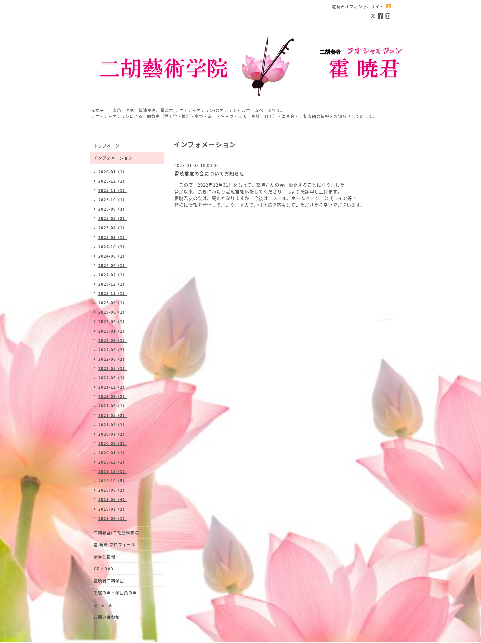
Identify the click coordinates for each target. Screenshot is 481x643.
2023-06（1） (112, 312)
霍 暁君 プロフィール (114, 545)
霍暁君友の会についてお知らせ (209, 173)
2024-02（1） (112, 275)
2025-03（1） (112, 237)
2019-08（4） (112, 499)
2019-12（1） (112, 462)
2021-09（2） (112, 396)
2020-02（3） (112, 443)
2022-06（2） (112, 359)
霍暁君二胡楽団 (109, 581)
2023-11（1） (112, 293)
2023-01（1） (112, 331)
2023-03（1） (112, 322)
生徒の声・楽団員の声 (115, 593)
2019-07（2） (112, 509)
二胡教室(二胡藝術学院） (118, 533)
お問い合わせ (107, 617)
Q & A (103, 605)
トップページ (107, 146)
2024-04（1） (112, 265)
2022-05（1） (112, 368)
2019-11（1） (112, 471)
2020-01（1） (112, 453)
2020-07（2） (112, 434)
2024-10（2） (112, 247)
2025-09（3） (112, 209)
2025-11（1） (112, 190)
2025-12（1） (112, 181)
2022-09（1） (112, 340)
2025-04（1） (112, 228)
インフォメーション (113, 158)
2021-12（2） (112, 387)
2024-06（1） (112, 256)
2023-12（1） (112, 284)
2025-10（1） (112, 200)
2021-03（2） (112, 425)
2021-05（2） (112, 415)
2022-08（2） (112, 350)
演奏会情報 (104, 557)
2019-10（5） (112, 481)
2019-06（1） (112, 518)
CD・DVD (104, 569)
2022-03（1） (112, 378)
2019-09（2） (112, 490)
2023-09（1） (112, 303)
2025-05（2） (112, 218)
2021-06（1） (112, 406)
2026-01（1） (112, 172)
